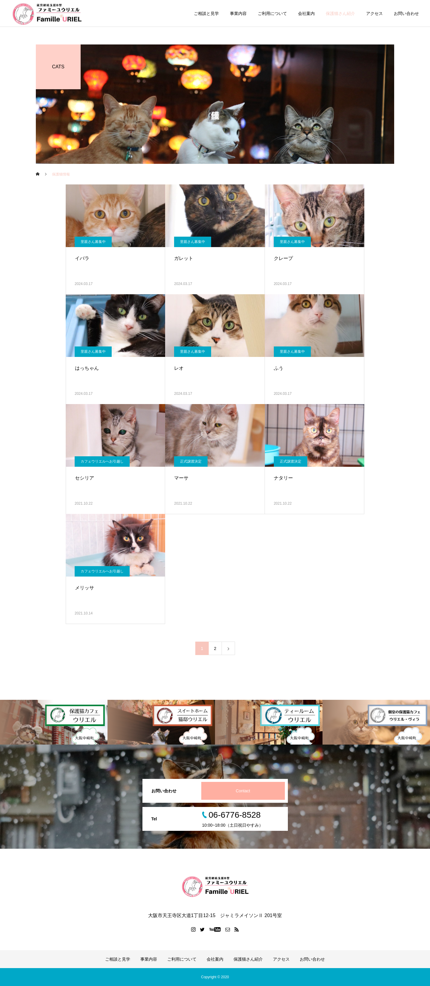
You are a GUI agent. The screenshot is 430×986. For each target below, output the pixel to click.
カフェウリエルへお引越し (102, 461)
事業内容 (238, 13)
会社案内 (306, 13)
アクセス (374, 13)
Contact (243, 790)
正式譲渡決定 (191, 461)
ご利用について (272, 13)
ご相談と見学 (206, 13)
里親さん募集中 (93, 242)
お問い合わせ (406, 13)
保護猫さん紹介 (340, 13)
